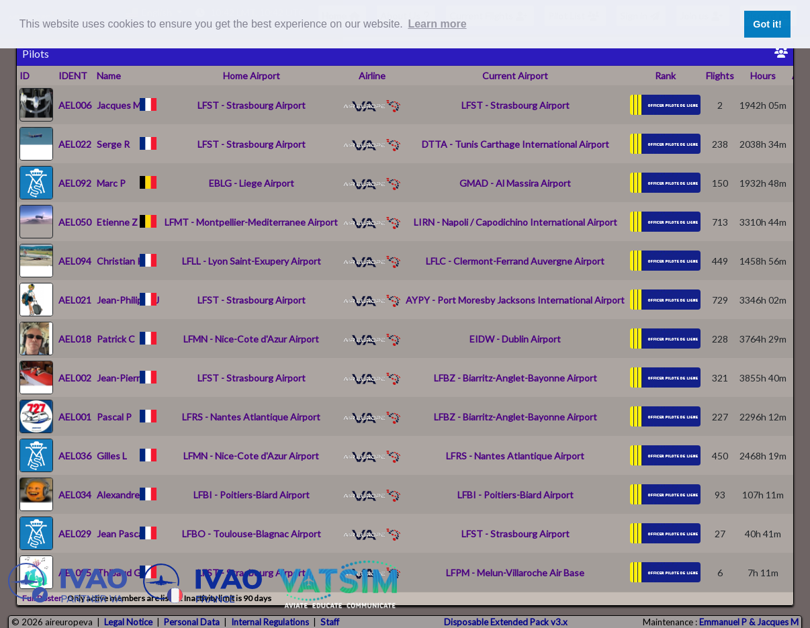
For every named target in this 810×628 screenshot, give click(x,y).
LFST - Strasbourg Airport (251, 105)
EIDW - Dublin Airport (515, 339)
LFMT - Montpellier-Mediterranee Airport (251, 222)
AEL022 (74, 144)
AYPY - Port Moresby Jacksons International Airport (515, 300)
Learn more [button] (437, 24)
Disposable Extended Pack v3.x (506, 622)
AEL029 (74, 533)
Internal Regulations (270, 622)
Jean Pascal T (125, 533)
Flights (720, 75)
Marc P (111, 183)
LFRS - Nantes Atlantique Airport (251, 416)
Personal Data (192, 622)
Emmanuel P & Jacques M (749, 622)
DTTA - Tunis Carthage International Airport (515, 144)
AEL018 (74, 339)
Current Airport (515, 75)
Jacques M (119, 105)
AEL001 (74, 416)
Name (109, 75)
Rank (665, 75)
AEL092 (74, 183)
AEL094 (74, 261)
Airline (372, 75)
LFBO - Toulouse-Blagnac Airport (251, 533)
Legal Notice (128, 622)
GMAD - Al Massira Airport (515, 183)
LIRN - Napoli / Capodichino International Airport (515, 222)
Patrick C (116, 339)
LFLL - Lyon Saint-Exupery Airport (251, 261)
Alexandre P (122, 494)
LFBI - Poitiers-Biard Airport (251, 494)
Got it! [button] (767, 24)
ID (24, 75)
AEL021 (74, 300)
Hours (763, 75)
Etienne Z (117, 222)
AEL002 (74, 378)
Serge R (113, 144)
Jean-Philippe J (128, 300)
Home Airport (251, 75)
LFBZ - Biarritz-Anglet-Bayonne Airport (515, 378)
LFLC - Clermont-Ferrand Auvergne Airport (515, 261)
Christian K (120, 261)
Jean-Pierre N (125, 378)
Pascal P (114, 416)
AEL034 (74, 494)
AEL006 (74, 105)
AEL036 (74, 455)
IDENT (72, 75)
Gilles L (112, 455)
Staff (329, 622)
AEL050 (74, 222)
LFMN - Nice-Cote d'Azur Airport (251, 339)
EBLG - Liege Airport (251, 183)
